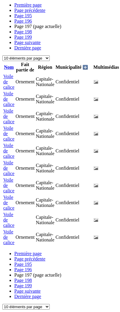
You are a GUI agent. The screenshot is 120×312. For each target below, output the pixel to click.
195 (23, 15)
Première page (28, 4)
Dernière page (27, 47)
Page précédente (29, 10)
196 (23, 21)
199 (23, 37)
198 (23, 31)
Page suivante (27, 42)
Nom (9, 67)
